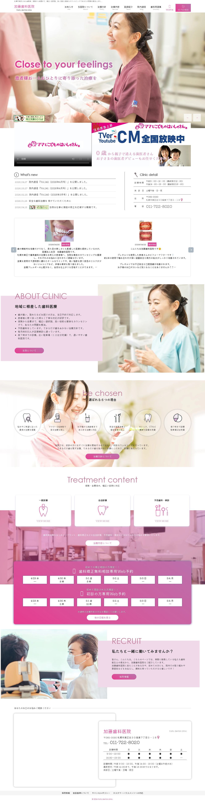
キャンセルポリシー (101, 792)
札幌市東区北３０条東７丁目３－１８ (163, 199)
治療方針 (102, 8)
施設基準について (81, 792)
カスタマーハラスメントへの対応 (128, 792)
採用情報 (124, 676)
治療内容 (115, 8)
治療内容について (102, 543)
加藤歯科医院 (24, 8)
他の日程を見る (102, 617)
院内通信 (141, 8)
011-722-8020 (159, 206)
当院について (29, 350)
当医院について (85, 8)
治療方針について (102, 456)
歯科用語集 (156, 8)
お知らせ (69, 8)
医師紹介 (128, 8)
